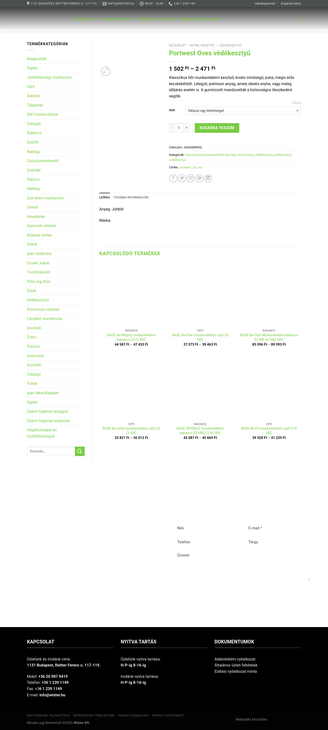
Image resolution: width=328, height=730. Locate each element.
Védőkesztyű (38, 300)
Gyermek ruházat (41, 225)
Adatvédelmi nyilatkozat (234, 659)
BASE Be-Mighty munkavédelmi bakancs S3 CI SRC (131, 337)
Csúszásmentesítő (43, 161)
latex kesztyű (194, 155)
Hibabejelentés (265, 3)
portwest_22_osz (190, 167)
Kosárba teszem (217, 128)
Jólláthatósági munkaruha (49, 77)
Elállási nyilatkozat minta (235, 671)
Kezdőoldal (85, 19)
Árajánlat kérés (291, 3)
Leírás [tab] (104, 197)
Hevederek (36, 216)
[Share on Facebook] (173, 178)
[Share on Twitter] (182, 178)
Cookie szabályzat (133, 715)
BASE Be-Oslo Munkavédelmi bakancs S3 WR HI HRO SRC (269, 337)
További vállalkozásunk (199, 19)
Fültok (32, 244)
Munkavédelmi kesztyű (220, 155)
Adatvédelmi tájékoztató (48, 715)
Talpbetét (35, 105)
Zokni (31, 337)
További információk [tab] (131, 197)
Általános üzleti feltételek (236, 665)
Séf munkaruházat (42, 114)
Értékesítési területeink (94, 715)
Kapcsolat (166, 19)
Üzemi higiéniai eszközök (48, 421)
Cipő (31, 86)
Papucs (33, 179)
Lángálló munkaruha (44, 318)
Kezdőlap (177, 45)
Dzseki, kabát (38, 263)
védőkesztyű (230, 45)
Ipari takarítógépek (43, 393)
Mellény (33, 188)
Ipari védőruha (39, 253)
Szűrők (33, 142)
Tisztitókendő (38, 272)
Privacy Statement (168, 715)
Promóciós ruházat (43, 309)
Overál (32, 207)
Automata (35, 356)
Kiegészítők (37, 59)
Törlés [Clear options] (296, 103)
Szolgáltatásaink (117, 19)
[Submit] (80, 451)
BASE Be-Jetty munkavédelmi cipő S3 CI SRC (131, 430)
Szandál (34, 170)
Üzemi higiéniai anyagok (47, 411)
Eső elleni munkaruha (45, 198)
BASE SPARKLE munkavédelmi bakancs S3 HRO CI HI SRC (200, 430)
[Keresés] (299, 19)
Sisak (31, 290)
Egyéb (32, 402)
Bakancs (34, 133)
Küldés (244, 596)
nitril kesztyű (202, 45)
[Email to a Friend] (191, 178)
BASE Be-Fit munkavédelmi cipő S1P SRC (269, 430)
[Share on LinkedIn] (208, 178)
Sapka (32, 68)
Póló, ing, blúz (38, 281)
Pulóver (33, 346)
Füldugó (34, 123)
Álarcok (33, 96)
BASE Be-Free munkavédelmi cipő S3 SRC (200, 337)
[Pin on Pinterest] (199, 178)
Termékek (145, 19)
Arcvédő (34, 328)
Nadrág (33, 151)
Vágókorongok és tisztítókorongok (42, 433)
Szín (172, 110)
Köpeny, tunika (39, 235)
